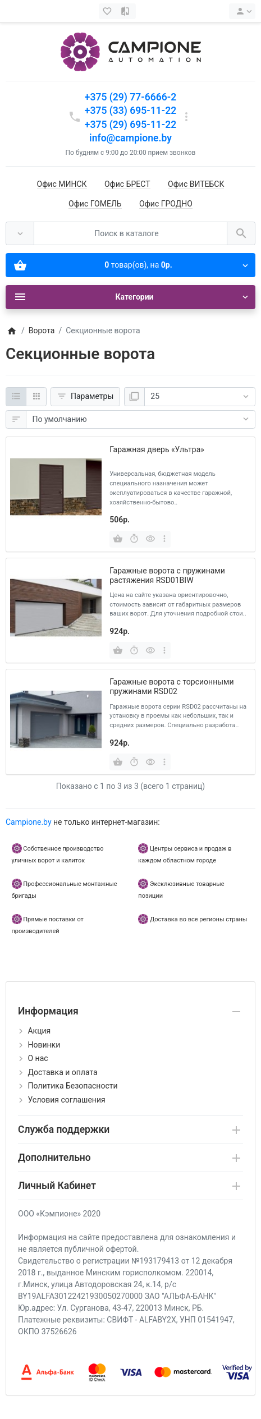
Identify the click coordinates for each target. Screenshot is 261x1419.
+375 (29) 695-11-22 (130, 124)
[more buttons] (164, 539)
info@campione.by (130, 138)
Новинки (44, 1044)
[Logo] (131, 51)
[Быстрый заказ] (134, 539)
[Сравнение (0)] (126, 11)
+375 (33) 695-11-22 (130, 110)
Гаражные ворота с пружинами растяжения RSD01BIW (167, 575)
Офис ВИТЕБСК (196, 184)
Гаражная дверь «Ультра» (156, 449)
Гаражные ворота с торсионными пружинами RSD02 (171, 686)
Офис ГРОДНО (166, 203)
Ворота (42, 330)
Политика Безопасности (72, 1085)
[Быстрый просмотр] (150, 539)
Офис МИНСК (62, 184)
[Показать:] (199, 396)
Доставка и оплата (62, 1072)
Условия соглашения (66, 1099)
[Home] (11, 330)
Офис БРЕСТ (127, 184)
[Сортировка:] (140, 419)
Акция (39, 1030)
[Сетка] (36, 396)
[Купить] (117, 539)
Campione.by (29, 822)
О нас (38, 1058)
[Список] (16, 396)
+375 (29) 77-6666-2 (130, 97)
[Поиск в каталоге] (130, 234)
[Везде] (20, 234)
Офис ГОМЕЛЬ (95, 203)
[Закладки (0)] (108, 11)
